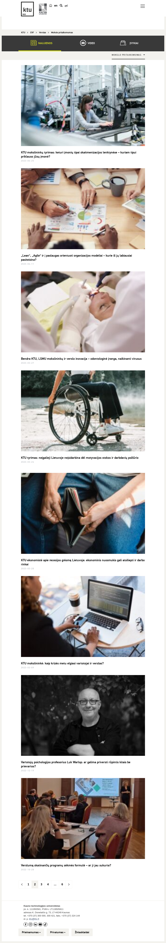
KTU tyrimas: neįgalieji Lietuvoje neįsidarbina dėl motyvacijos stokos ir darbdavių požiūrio (79, 458)
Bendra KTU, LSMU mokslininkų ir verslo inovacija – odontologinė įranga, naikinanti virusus (81, 359)
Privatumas (57, 932)
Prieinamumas (31, 932)
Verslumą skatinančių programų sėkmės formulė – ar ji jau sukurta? (66, 865)
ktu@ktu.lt (34, 919)
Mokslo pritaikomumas (127, 55)
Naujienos (39, 43)
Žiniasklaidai (82, 932)
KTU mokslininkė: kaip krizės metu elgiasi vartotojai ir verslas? (62, 663)
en (56, 5)
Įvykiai (128, 43)
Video (86, 43)
